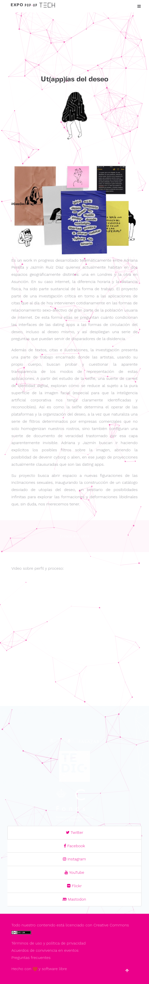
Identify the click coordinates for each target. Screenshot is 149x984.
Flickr (74, 885)
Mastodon (74, 899)
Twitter (74, 832)
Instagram (74, 859)
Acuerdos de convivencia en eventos (44, 950)
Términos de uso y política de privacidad (48, 943)
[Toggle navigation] (137, 6)
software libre (54, 968)
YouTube (74, 872)
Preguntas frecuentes (30, 957)
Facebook (74, 845)
